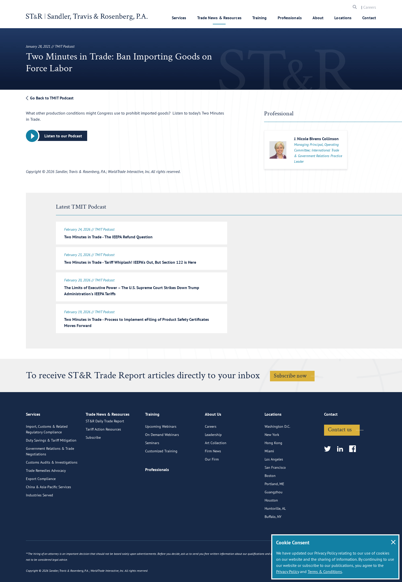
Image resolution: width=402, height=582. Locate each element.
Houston (271, 519)
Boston (270, 495)
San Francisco (275, 486)
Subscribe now (290, 373)
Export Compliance (41, 498)
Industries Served (39, 514)
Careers (369, 7)
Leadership (213, 454)
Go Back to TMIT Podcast (50, 97)
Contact (369, 17)
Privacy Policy (287, 571)
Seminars (152, 462)
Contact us (340, 449)
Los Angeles (274, 478)
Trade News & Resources (219, 17)
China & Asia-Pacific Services (48, 506)
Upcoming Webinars (160, 445)
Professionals (290, 17)
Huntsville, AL (275, 527)
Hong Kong (273, 462)
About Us (213, 435)
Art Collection (215, 462)
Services (179, 17)
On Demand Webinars (162, 454)
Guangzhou (274, 511)
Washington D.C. (277, 445)
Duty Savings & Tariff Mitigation (51, 459)
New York (272, 454)
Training (259, 17)
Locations (342, 17)
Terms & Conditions (325, 571)
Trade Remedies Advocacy (46, 489)
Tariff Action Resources (103, 454)
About (318, 17)
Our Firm (212, 478)
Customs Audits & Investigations (51, 481)
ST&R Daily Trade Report (105, 445)
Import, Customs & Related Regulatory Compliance (47, 448)
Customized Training (161, 470)
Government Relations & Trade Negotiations (50, 470)
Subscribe (93, 462)
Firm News (213, 470)
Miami (269, 470)
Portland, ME (274, 503)
